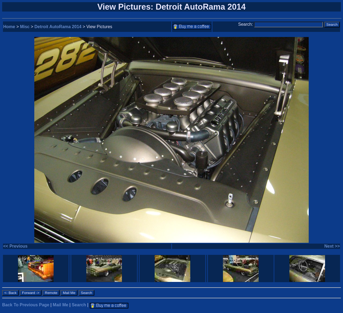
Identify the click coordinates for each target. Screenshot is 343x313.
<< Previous (15, 246)
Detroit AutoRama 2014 (58, 26)
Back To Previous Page (25, 305)
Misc (25, 26)
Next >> (332, 246)
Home (9, 26)
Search (79, 305)
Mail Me (60, 305)
